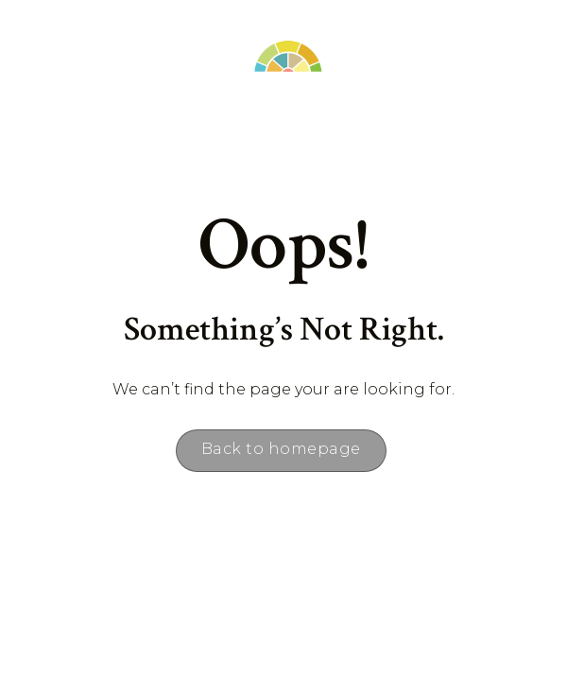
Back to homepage (281, 449)
